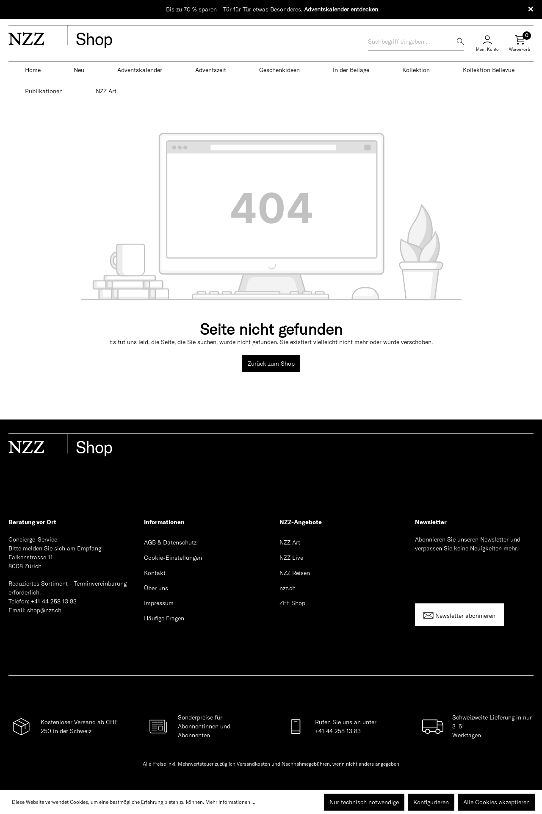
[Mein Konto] (487, 42)
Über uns (156, 588)
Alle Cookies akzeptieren (496, 802)
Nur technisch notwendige (364, 802)
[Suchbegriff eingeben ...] (412, 41)
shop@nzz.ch (44, 610)
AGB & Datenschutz (170, 542)
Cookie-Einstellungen (173, 557)
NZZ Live (291, 557)
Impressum (159, 603)
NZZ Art (289, 542)
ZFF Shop (292, 603)
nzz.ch (287, 588)
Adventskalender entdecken (341, 9)
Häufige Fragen (164, 618)
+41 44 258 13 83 (54, 601)
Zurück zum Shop (271, 363)
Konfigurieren (431, 802)
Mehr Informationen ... (230, 802)
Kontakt (155, 573)
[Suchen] (460, 41)
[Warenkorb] (519, 46)
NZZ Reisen (294, 573)
